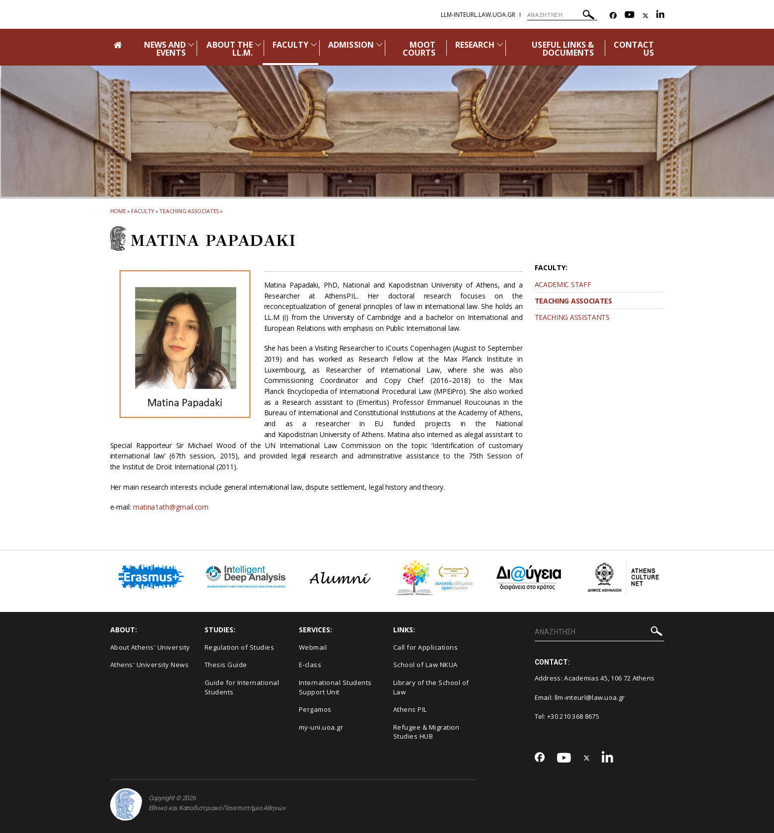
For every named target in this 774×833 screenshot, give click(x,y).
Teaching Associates (189, 211)
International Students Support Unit (335, 687)
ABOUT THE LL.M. (229, 48)
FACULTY (290, 44)
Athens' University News (149, 664)
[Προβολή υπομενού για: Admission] (379, 44)
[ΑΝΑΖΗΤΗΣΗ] (562, 14)
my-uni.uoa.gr (321, 727)
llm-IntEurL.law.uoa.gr (478, 14)
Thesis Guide (226, 664)
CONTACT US (634, 48)
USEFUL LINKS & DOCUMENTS (563, 48)
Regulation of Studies (240, 647)
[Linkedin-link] (660, 15)
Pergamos (315, 709)
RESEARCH (474, 44)
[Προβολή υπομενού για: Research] (499, 44)
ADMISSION (350, 44)
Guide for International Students (242, 687)
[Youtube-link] (629, 15)
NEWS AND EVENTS (165, 48)
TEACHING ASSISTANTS (572, 317)
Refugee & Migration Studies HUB (426, 732)
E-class (310, 664)
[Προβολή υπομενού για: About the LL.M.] (258, 44)
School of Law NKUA (425, 664)
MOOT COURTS (419, 48)
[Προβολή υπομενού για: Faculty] (313, 44)
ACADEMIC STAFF (563, 284)
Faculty (142, 211)
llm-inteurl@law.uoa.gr (590, 697)
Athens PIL (410, 709)
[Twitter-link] (645, 15)
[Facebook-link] (613, 15)
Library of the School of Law (431, 687)
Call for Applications (425, 647)
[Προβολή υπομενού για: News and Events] (191, 44)
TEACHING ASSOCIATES (573, 300)
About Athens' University (150, 647)
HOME (118, 211)
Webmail (313, 647)
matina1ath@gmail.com (171, 507)
